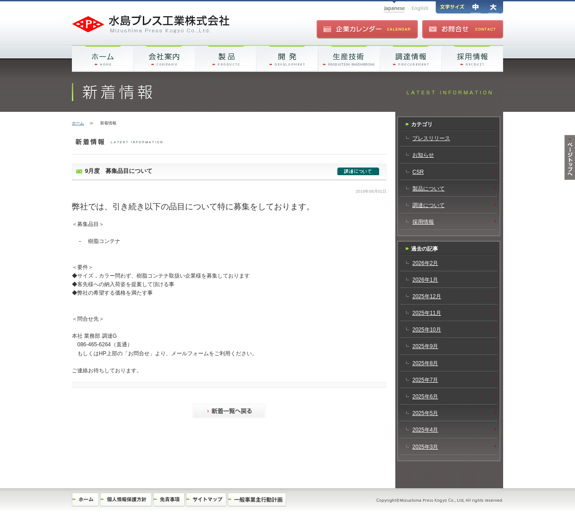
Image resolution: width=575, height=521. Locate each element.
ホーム (78, 123)
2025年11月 (426, 313)
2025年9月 (425, 346)
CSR (418, 172)
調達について (428, 205)
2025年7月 (425, 380)
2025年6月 (425, 396)
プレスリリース (431, 138)
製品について (428, 188)
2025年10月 (426, 330)
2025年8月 (425, 363)
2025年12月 (426, 296)
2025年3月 (425, 447)
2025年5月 (425, 413)
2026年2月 (425, 263)
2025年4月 (425, 430)
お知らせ (423, 155)
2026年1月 (425, 280)
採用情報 (423, 222)
